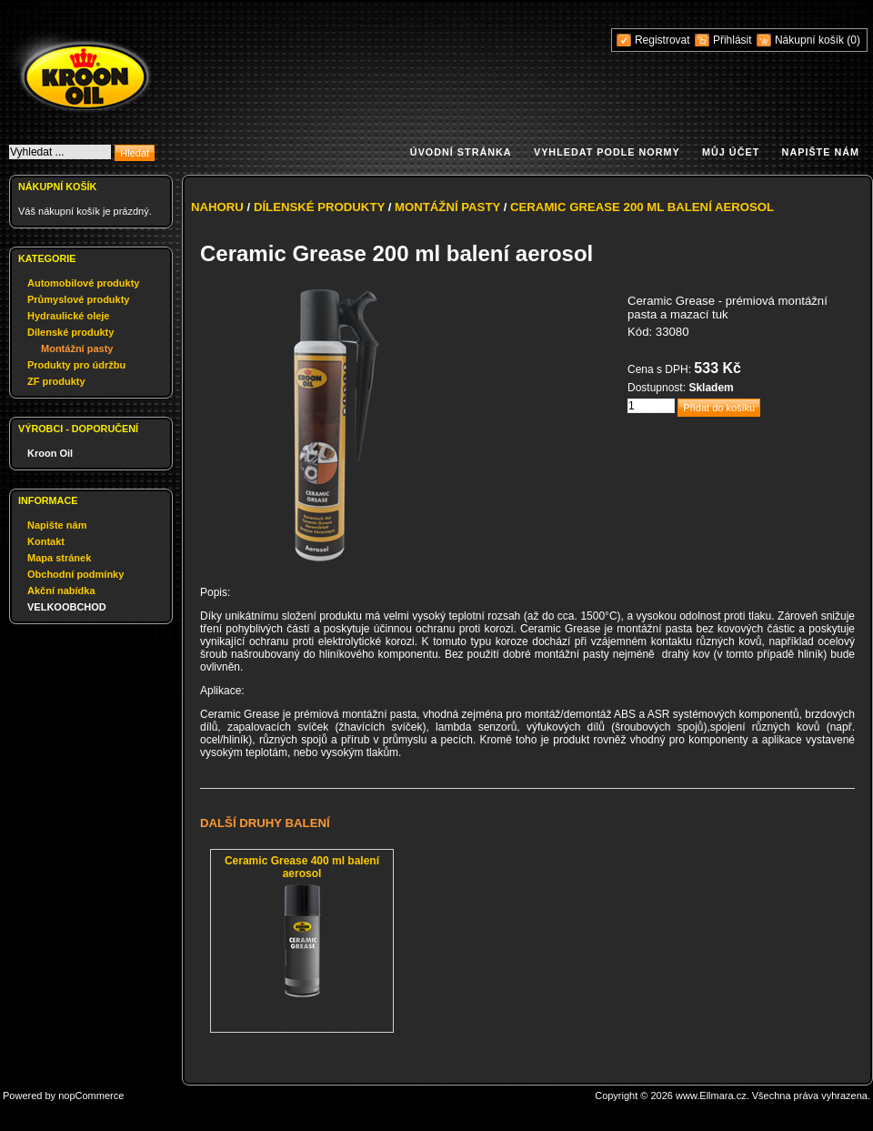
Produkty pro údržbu (76, 364)
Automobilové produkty (83, 283)
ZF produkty (56, 381)
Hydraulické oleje (68, 315)
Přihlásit (732, 40)
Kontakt (46, 541)
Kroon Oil (50, 453)
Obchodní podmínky (75, 574)
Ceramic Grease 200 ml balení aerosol (642, 207)
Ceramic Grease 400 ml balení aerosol (302, 867)
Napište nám (820, 151)
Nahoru (217, 207)
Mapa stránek (59, 557)
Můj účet (730, 151)
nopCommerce (91, 1095)
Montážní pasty (77, 348)
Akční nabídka (61, 590)
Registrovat (662, 40)
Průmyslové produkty (78, 299)
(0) (853, 40)
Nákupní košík (811, 40)
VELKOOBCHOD (66, 606)
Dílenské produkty (70, 332)
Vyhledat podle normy (607, 151)
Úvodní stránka (461, 151)
